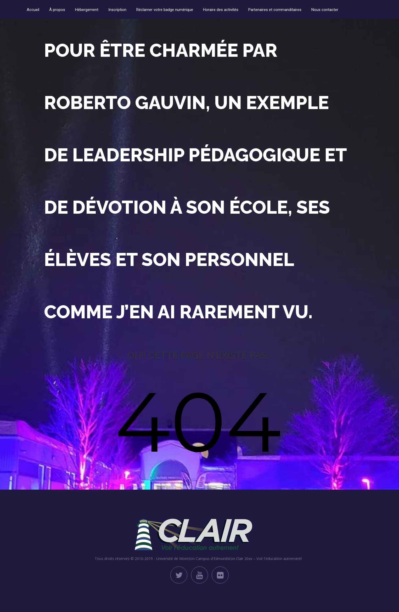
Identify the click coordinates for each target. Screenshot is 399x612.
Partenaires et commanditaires (274, 9)
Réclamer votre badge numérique (164, 9)
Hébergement (86, 9)
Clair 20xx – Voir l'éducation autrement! (269, 558)
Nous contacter (324, 9)
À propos (57, 9)
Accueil (33, 9)
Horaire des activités (220, 9)
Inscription (117, 9)
